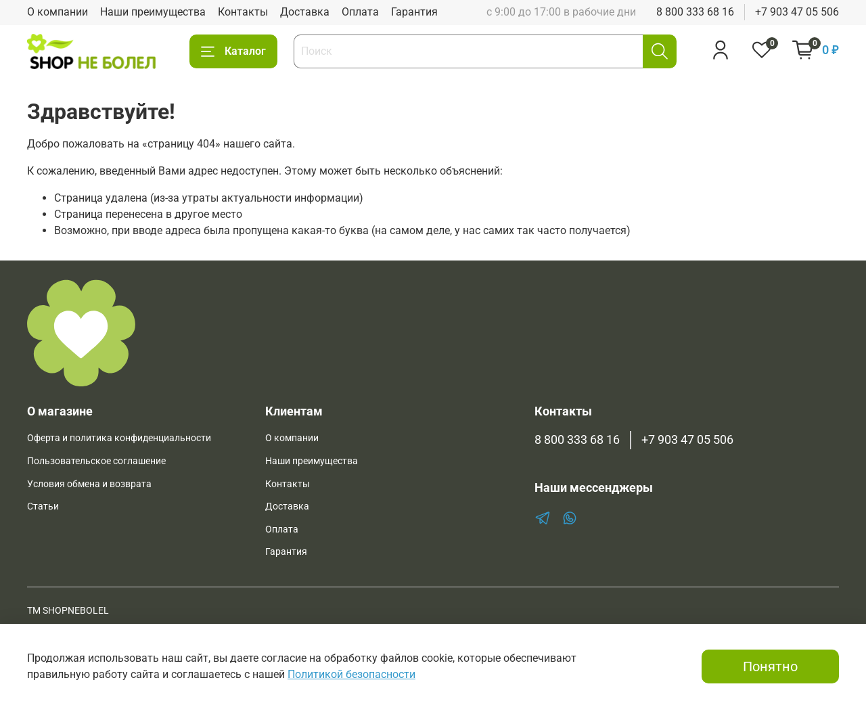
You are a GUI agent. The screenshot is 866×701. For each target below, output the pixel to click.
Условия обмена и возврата (89, 484)
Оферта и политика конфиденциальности (119, 438)
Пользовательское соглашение (96, 461)
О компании (57, 11)
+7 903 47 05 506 (797, 11)
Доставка (304, 11)
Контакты (243, 11)
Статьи (43, 506)
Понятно (770, 666)
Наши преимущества (153, 11)
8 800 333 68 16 (695, 11)
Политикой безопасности (351, 674)
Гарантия (414, 11)
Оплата (360, 11)
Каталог (233, 51)
